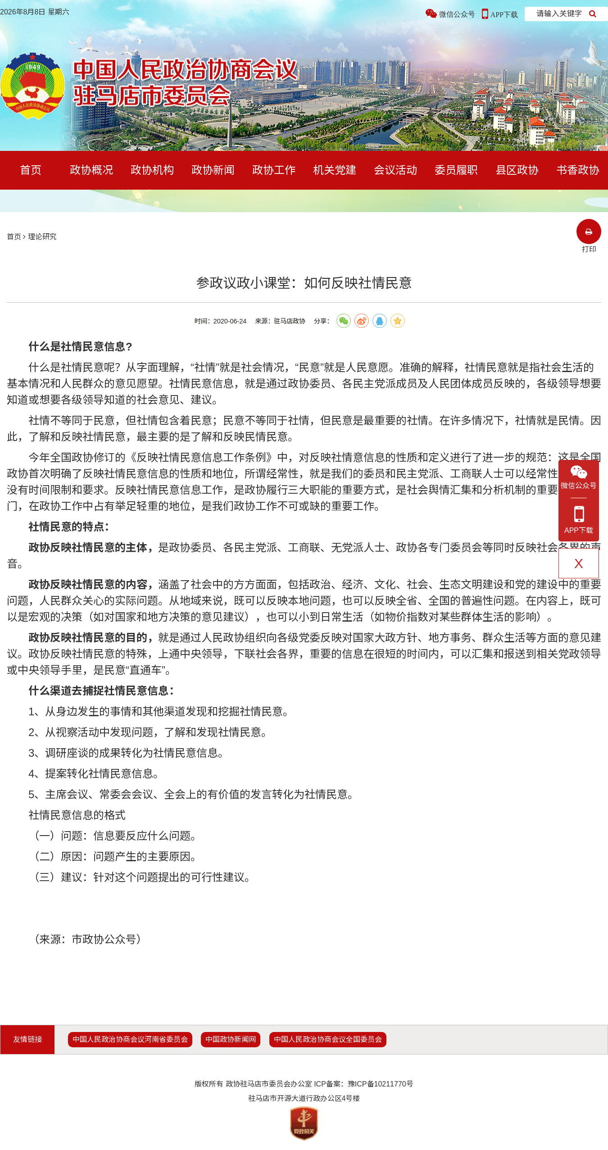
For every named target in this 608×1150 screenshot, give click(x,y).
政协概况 (91, 170)
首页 (30, 170)
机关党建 (334, 170)
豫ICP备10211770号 (380, 1084)
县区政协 (517, 170)
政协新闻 (213, 170)
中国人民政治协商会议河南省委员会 (130, 1039)
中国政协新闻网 (230, 1039)
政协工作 (273, 170)
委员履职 (456, 170)
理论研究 (42, 237)
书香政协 (577, 170)
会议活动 (395, 170)
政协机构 (152, 170)
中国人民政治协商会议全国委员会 (328, 1039)
